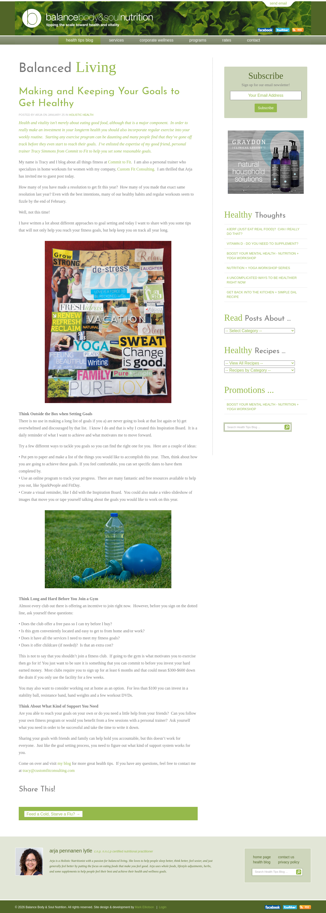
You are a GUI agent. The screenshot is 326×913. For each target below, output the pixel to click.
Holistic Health (81, 114)
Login (162, 907)
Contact (253, 40)
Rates (226, 40)
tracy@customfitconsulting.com (49, 770)
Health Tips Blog (79, 40)
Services (116, 40)
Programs (198, 40)
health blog (262, 861)
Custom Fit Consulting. (136, 169)
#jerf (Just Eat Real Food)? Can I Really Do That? (263, 231)
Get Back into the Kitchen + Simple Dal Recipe (262, 294)
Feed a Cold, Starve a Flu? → (53, 813)
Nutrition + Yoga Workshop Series (258, 268)
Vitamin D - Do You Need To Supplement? (262, 243)
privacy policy (288, 861)
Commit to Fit (76, 151)
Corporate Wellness (156, 40)
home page (262, 856)
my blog (64, 763)
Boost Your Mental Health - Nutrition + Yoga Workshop (263, 256)
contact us (286, 856)
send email (278, 3)
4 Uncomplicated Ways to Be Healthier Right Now (262, 280)
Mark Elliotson (144, 907)
